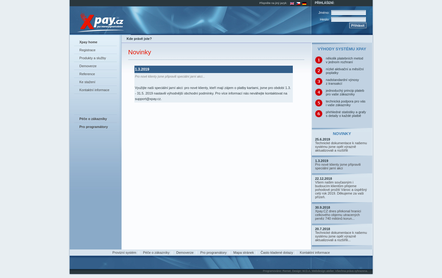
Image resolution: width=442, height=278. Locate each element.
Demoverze (88, 66)
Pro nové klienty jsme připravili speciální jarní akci (338, 166)
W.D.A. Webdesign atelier (318, 270)
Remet (286, 270)
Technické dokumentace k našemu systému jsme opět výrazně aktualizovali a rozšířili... (341, 236)
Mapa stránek (243, 252)
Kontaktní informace (94, 90)
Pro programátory (213, 252)
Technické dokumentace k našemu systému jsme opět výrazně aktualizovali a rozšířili (341, 146)
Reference (87, 74)
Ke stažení (87, 82)
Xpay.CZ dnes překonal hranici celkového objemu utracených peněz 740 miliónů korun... (338, 214)
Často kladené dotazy (277, 252)
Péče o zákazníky (156, 252)
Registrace (87, 50)
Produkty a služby (92, 58)
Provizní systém (124, 252)
